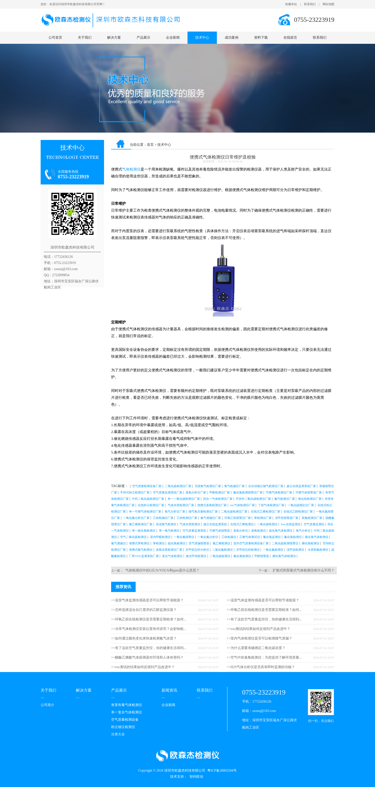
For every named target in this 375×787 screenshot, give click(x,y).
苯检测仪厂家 (263, 518)
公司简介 (47, 705)
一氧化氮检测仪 (273, 549)
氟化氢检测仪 (293, 537)
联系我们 (310, 4)
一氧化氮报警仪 (184, 537)
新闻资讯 (169, 690)
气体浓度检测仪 (190, 524)
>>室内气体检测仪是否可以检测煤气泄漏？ (259, 638)
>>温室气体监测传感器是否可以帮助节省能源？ (147, 600)
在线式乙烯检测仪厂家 (265, 511)
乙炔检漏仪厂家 (163, 518)
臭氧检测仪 (258, 530)
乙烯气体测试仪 (249, 537)
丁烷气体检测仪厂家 (271, 505)
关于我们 (85, 37)
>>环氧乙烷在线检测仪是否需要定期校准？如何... (148, 619)
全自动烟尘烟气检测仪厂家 (265, 486)
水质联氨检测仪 (318, 549)
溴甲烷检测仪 (295, 549)
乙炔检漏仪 (229, 537)
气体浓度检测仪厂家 (181, 505)
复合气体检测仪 (172, 556)
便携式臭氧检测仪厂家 (212, 505)
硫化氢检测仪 (177, 543)
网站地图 (328, 4)
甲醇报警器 (261, 556)
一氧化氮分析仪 (208, 537)
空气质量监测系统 (194, 530)
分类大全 (118, 734)
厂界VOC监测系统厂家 (144, 556)
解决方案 (114, 37)
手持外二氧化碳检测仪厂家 (253, 499)
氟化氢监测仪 (272, 537)
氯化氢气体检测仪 (316, 537)
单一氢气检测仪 (169, 530)
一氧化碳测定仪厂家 (301, 505)
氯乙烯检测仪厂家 (140, 524)
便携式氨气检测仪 (140, 549)
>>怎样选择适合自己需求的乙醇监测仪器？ (144, 610)
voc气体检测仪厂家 (242, 505)
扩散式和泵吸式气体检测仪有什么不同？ (303, 570)
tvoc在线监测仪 (291, 524)
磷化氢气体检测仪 (284, 556)
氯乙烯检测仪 (221, 543)
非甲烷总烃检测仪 (248, 549)
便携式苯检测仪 (139, 543)
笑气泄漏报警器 (199, 543)
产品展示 (143, 37)
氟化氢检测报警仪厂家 (248, 492)
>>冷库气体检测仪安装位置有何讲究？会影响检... (148, 629)
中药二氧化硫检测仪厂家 (148, 499)
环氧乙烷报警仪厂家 (237, 518)
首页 (150, 145)
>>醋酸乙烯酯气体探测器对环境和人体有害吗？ (147, 657)
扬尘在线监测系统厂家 (301, 486)
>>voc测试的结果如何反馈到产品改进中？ (143, 667)
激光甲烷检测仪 (196, 556)
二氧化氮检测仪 (222, 549)
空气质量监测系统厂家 (167, 492)
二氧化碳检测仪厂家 (234, 511)
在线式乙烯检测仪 (242, 524)
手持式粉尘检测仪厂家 (135, 492)
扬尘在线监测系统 (215, 524)
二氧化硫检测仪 (220, 556)
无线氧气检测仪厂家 (208, 486)
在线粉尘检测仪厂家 (151, 505)
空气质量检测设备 (125, 719)
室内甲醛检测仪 (160, 537)
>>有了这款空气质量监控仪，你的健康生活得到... (148, 648)
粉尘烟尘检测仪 (123, 727)
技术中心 (202, 37)
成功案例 (231, 37)
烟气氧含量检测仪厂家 (203, 511)
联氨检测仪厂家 (312, 518)
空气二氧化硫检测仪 (133, 537)
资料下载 (261, 37)
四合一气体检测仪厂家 (218, 499)
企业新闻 (173, 37)
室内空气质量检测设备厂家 (251, 543)
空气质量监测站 (314, 524)
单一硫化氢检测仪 (143, 530)
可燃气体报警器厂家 (308, 492)
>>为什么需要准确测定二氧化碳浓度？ (256, 648)
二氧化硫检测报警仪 (285, 543)
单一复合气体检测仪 (126, 712)
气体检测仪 (131, 169)
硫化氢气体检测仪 (281, 530)
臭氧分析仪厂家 (196, 492)
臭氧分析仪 (240, 530)
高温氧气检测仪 (166, 524)
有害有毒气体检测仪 (126, 705)
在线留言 (290, 37)
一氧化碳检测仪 (267, 524)
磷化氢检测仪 (310, 543)
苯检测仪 (159, 543)
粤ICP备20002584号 (222, 770)
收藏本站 (291, 4)
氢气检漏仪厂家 (234, 486)
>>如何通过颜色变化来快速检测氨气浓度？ (144, 638)
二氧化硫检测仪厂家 (178, 486)
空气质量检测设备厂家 (147, 486)
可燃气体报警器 (219, 530)
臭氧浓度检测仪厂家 (169, 549)
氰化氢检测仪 (242, 556)
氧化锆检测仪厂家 (310, 499)
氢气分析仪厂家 (175, 511)
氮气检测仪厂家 (284, 499)
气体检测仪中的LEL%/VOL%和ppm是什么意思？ (162, 570)
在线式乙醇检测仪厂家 (298, 511)
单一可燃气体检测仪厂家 (145, 511)
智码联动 (196, 776)
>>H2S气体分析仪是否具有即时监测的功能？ (261, 667)
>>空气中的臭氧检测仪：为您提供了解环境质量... (264, 657)
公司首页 (55, 37)
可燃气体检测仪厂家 (279, 492)
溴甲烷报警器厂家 (286, 518)
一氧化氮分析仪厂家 (136, 518)
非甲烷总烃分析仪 (197, 549)
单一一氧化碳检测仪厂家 (184, 499)
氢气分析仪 (303, 530)
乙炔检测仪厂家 (187, 518)
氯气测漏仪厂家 (210, 518)
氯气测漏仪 (118, 543)
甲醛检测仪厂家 (219, 492)
